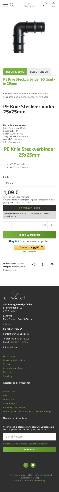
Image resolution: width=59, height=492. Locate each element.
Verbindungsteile (18, 266)
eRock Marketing (37, 480)
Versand (25, 196)
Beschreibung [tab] (15, 72)
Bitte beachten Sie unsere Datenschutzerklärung (25, 443)
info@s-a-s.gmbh (19, 342)
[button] (29, 248)
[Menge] (26, 225)
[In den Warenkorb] (29, 234)
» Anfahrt (7, 324)
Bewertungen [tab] (39, 72)
